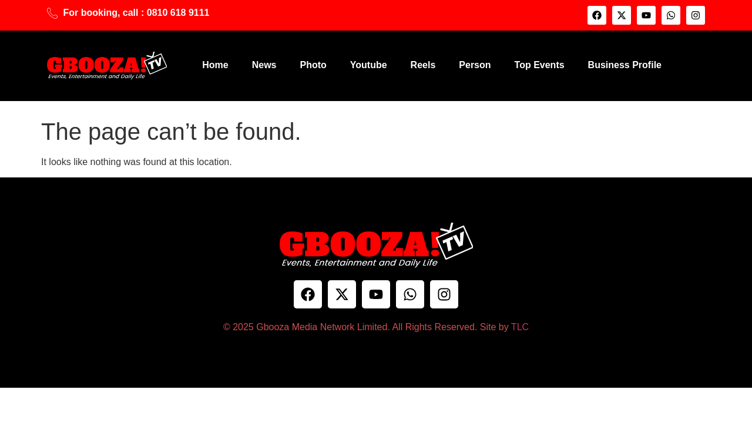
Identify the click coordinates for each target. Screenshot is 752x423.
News (264, 65)
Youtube (368, 65)
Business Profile (625, 65)
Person (475, 65)
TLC (520, 327)
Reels (423, 65)
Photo (313, 65)
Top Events (540, 65)
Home (215, 65)
